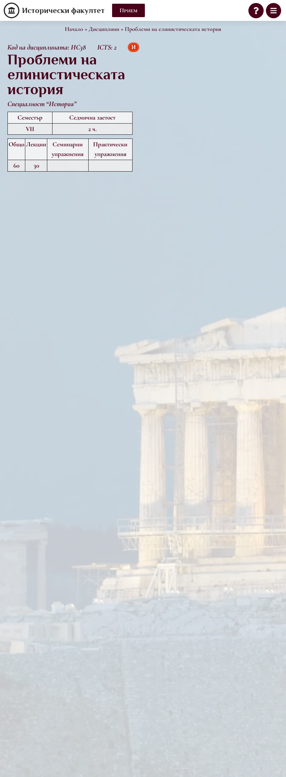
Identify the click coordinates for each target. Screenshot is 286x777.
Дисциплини (104, 29)
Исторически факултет (63, 10)
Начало (74, 29)
